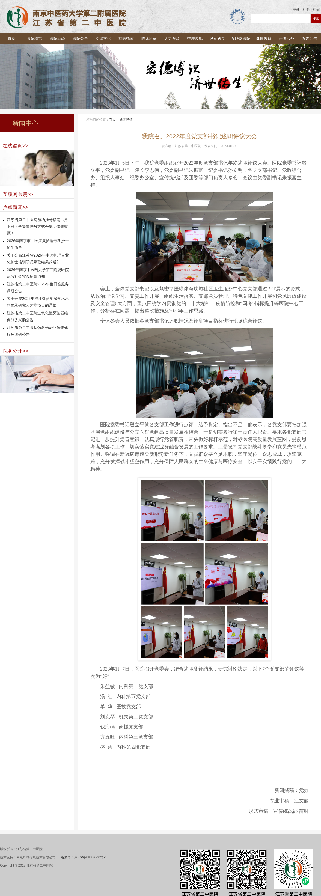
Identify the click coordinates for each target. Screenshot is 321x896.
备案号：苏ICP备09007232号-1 (84, 857)
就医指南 (126, 38)
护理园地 (195, 38)
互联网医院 (240, 38)
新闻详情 (126, 119)
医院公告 (80, 38)
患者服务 (286, 38)
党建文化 (103, 38)
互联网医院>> (18, 194)
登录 (296, 10)
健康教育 (263, 38)
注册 (306, 10)
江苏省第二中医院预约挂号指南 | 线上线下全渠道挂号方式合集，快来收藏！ (37, 226)
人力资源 (172, 38)
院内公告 (309, 38)
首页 (11, 38)
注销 (316, 10)
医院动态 (57, 38)
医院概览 (34, 38)
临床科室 (149, 38)
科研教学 (217, 38)
